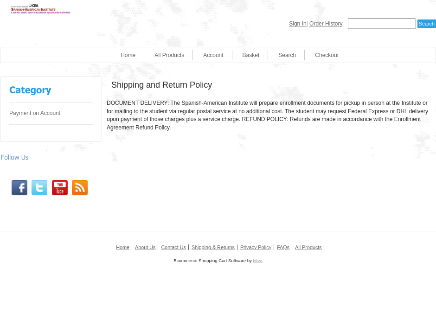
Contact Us (173, 247)
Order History (325, 23)
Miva (257, 260)
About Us (145, 247)
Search (287, 55)
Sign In (297, 23)
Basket (251, 55)
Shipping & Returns (213, 247)
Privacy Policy (255, 247)
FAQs (283, 247)
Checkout (327, 55)
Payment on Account (34, 113)
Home (128, 55)
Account (213, 55)
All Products (169, 55)
